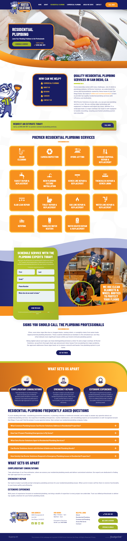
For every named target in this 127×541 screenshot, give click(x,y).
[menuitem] (40, 4)
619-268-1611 (108, 514)
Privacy (93, 537)
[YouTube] (39, 523)
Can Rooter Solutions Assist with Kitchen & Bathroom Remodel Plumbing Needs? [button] (43, 448)
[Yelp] (42, 523)
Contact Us (48, 100)
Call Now (112, 5)
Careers (46, 96)
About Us (47, 87)
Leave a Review (108, 521)
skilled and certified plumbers (101, 94)
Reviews (46, 92)
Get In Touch (63, 353)
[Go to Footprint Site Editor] (114, 537)
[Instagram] (35, 523)
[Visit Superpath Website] (13, 537)
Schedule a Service (21, 44)
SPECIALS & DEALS (108, 527)
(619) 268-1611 (39, 44)
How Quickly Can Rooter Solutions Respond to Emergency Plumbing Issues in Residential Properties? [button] (50, 456)
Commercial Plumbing (51, 83)
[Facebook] (32, 523)
